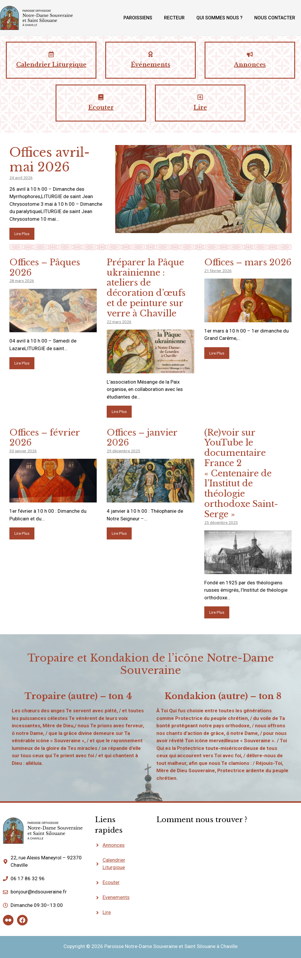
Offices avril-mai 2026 (49, 160)
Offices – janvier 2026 (142, 437)
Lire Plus (21, 233)
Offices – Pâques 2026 (44, 267)
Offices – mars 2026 (248, 262)
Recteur (174, 18)
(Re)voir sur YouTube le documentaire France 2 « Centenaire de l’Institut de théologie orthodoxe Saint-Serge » (241, 473)
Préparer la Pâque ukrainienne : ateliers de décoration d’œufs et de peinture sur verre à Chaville (146, 288)
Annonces (114, 845)
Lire (107, 912)
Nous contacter (274, 18)
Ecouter (111, 882)
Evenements (116, 897)
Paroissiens (137, 18)
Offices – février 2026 (44, 437)
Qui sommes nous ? (219, 18)
